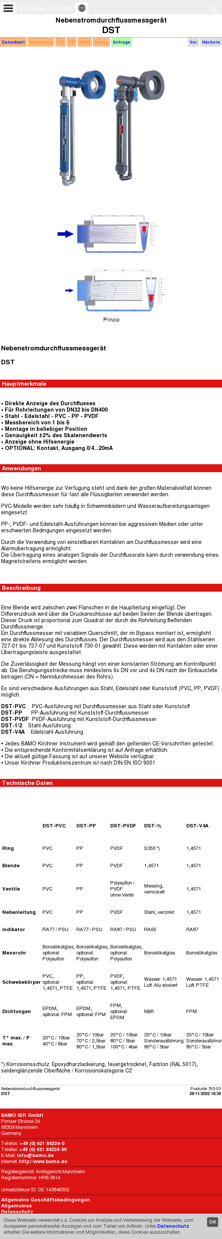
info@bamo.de (35, 1155)
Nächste (211, 42)
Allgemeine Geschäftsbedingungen (45, 1200)
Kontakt (61, 8)
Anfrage (121, 42)
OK (212, 1222)
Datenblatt (13, 42)
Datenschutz (173, 1226)
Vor (193, 42)
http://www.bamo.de (43, 1161)
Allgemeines (16, 1206)
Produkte (32, 8)
